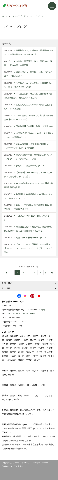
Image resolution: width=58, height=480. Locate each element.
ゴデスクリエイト (19, 466)
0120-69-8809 (14, 313)
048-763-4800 (28, 313)
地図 (43, 309)
